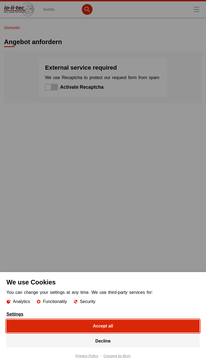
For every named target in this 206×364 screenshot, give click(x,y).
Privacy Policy (87, 356)
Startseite (12, 28)
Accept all (103, 325)
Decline (103, 340)
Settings (14, 314)
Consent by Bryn (117, 356)
